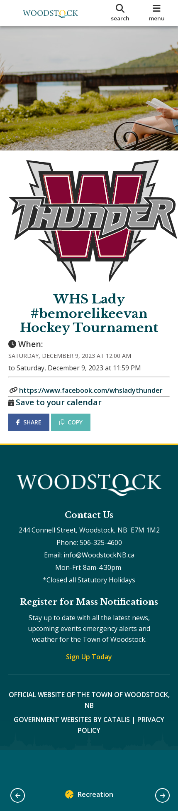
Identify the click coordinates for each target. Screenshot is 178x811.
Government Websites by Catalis (72, 719)
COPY (71, 422)
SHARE (28, 422)
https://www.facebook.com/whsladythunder (91, 389)
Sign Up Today (89, 656)
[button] (17, 795)
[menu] (157, 13)
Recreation (89, 796)
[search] (120, 13)
